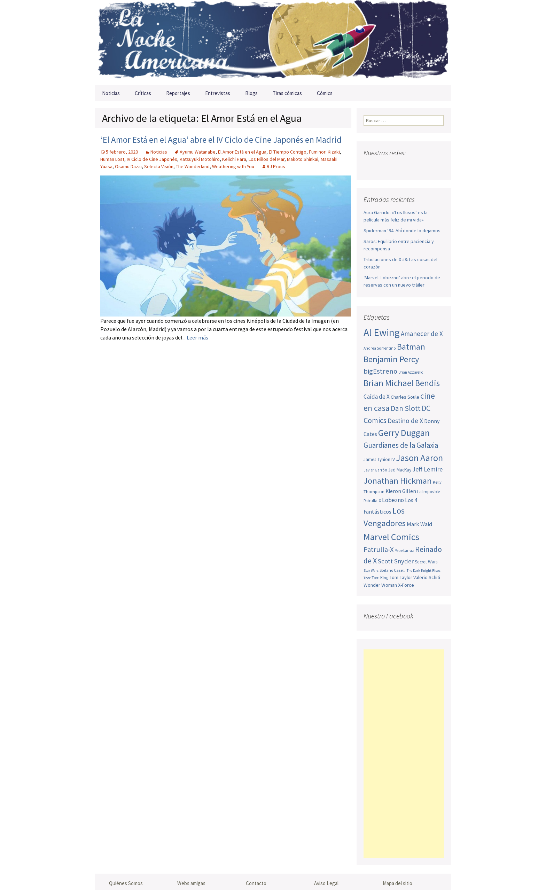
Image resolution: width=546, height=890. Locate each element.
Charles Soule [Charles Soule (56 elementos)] (405, 397)
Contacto (256, 883)
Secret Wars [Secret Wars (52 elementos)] (426, 562)
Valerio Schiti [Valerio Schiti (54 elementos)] (426, 577)
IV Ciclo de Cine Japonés (152, 159)
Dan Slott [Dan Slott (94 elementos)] (406, 408)
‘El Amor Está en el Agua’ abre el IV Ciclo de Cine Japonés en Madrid (221, 139)
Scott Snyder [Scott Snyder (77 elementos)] (396, 561)
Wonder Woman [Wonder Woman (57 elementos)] (380, 585)
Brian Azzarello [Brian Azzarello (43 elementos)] (410, 372)
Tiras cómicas (287, 93)
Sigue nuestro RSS (437, 167)
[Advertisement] (404, 753)
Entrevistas (217, 93)
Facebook (370, 167)
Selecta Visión (158, 166)
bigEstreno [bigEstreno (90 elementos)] (380, 371)
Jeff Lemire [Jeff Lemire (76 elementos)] (427, 469)
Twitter (383, 167)
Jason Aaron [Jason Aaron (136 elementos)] (419, 457)
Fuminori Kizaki (324, 152)
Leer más (197, 337)
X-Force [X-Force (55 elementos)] (406, 585)
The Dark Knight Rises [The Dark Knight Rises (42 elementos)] (423, 570)
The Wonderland (193, 166)
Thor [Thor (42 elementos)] (367, 578)
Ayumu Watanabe (198, 152)
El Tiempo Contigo (287, 152)
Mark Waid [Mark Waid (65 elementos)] (419, 524)
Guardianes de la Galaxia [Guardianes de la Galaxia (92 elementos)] (401, 445)
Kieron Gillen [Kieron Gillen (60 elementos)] (400, 491)
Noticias (111, 93)
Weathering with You (233, 166)
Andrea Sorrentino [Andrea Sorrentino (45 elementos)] (380, 348)
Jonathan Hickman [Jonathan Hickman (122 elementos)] (398, 480)
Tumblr (424, 167)
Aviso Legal (326, 883)
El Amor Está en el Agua (242, 152)
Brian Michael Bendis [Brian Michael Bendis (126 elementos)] (402, 383)
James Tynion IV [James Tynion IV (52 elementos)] (379, 459)
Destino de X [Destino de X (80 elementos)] (405, 420)
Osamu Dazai (128, 166)
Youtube (397, 167)
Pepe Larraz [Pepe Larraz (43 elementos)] (404, 550)
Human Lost (112, 159)
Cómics (325, 93)
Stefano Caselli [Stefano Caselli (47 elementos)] (393, 570)
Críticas (143, 93)
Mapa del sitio (397, 883)
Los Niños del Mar (266, 159)
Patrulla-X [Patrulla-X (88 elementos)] (378, 549)
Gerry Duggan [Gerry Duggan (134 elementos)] (404, 432)
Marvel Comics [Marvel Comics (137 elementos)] (391, 536)
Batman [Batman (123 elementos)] (411, 346)
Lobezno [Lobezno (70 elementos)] (393, 500)
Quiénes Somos (126, 883)
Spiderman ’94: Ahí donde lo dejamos (402, 230)
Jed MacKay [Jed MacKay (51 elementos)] (399, 470)
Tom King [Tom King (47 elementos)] (380, 577)
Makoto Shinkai (302, 159)
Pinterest (410, 167)
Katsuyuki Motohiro (200, 159)
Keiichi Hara (234, 159)
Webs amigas (191, 883)
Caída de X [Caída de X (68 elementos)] (377, 396)
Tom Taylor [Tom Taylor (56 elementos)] (400, 577)
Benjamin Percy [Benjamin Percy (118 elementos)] (391, 359)
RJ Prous (276, 166)
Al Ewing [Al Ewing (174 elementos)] (382, 332)
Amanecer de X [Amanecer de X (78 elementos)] (422, 333)
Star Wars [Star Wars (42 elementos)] (371, 570)
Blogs (251, 93)
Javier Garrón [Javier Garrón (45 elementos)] (375, 470)
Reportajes (178, 93)
